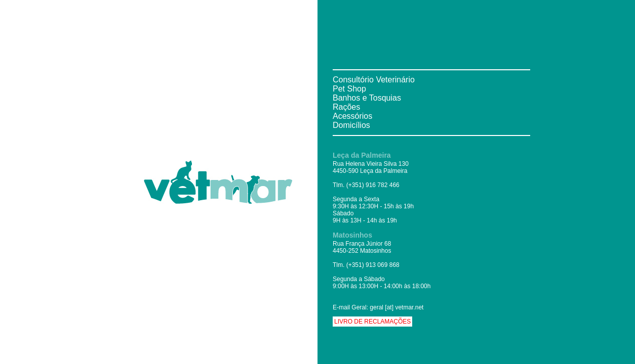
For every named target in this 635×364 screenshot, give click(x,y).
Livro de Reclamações (372, 321)
